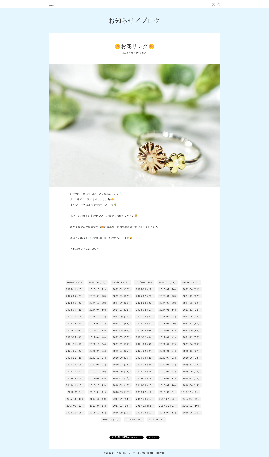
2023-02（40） (145, 323)
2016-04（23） (134, 419)
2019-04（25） (98, 378)
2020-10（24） (98, 357)
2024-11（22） (75, 302)
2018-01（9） (167, 392)
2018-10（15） (98, 385)
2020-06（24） (192, 357)
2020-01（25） (168, 364)
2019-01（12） (168, 378)
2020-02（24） (145, 364)
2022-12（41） (192, 323)
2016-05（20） (111, 419)
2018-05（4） (76, 392)
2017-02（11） (145, 405)
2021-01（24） (168, 350)
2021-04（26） (98, 350)
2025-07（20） (168, 289)
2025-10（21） (98, 289)
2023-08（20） (145, 316)
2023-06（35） (192, 316)
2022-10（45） (98, 330)
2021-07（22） (168, 344)
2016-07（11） (168, 412)
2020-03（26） (122, 364)
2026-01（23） (168, 282)
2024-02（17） (145, 309)
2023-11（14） (75, 316)
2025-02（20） (145, 296)
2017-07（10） (168, 398)
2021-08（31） (145, 344)
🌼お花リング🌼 (134, 46)
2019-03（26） (122, 378)
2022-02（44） (145, 337)
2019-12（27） (192, 364)
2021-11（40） (75, 344)
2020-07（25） (168, 357)
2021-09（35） (122, 344)
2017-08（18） (145, 398)
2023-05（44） (75, 323)
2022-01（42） (168, 337)
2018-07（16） (168, 385)
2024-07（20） (168, 302)
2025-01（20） (168, 296)
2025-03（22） (122, 296)
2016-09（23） (122, 412)
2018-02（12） (145, 392)
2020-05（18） (75, 364)
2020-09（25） (122, 357)
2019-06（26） (192, 371)
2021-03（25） (122, 350)
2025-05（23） (75, 296)
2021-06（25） (192, 344)
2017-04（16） (98, 405)
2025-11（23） (75, 289)
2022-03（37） (122, 337)
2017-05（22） (75, 405)
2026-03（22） (121, 282)
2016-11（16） (75, 412)
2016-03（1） (156, 419)
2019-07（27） (168, 371)
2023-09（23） (122, 316)
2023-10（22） (98, 316)
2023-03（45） (122, 323)
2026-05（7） (75, 282)
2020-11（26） (75, 357)
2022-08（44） (145, 330)
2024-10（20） (98, 302)
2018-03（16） (122, 392)
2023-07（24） (168, 316)
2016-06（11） (192, 412)
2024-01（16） (168, 309)
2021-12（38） (192, 337)
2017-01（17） (168, 405)
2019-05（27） (75, 378)
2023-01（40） (168, 323)
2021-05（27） (75, 350)
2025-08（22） (145, 289)
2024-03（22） (122, 309)
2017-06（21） (191, 398)
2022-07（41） (168, 330)
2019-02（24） (145, 378)
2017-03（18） (121, 405)
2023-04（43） (98, 323)
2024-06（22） (192, 302)
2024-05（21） (75, 309)
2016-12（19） (191, 405)
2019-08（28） (145, 371)
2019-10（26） (98, 371)
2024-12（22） (192, 296)
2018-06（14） (192, 385)
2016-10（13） (98, 412)
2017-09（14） (122, 398)
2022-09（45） (122, 330)
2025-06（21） (192, 289)
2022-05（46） (75, 337)
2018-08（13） (145, 385)
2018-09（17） (122, 385)
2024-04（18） (98, 309)
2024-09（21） (122, 302)
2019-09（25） (122, 371)
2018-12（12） (192, 378)
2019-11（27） (75, 371)
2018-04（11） (98, 392)
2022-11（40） (75, 330)
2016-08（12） (145, 412)
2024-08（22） (145, 302)
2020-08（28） (145, 357)
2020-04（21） (98, 364)
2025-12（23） (191, 282)
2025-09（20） (122, 289)
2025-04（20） (98, 296)
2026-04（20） (98, 282)
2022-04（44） (98, 337)
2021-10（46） (98, 344)
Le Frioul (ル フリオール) (126, 453)
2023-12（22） (192, 309)
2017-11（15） (75, 398)
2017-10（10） (98, 398)
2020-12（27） (192, 350)
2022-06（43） (192, 330)
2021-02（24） (145, 350)
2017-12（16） (190, 392)
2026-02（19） (144, 282)
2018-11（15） (75, 385)
